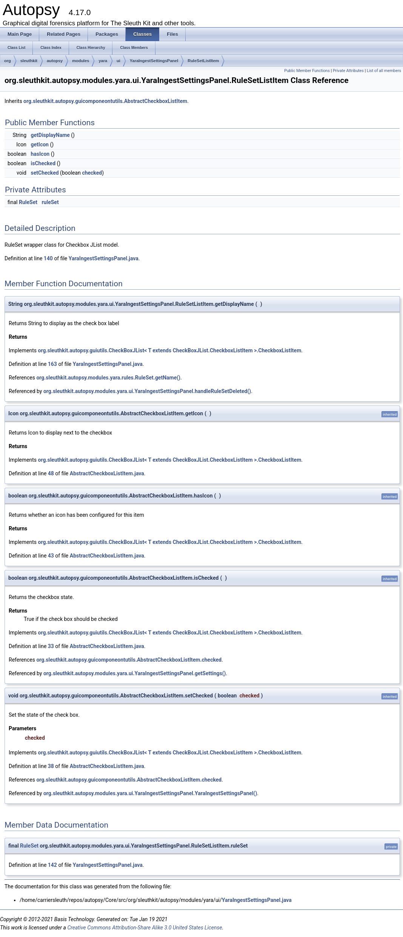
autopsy (55, 60)
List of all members (384, 70)
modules (80, 60)
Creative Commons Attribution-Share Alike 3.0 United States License (144, 928)
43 (51, 556)
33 (51, 646)
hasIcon (40, 154)
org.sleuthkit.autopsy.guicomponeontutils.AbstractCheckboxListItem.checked (128, 660)
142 (52, 865)
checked (92, 173)
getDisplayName (50, 135)
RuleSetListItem (203, 60)
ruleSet (50, 202)
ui (118, 60)
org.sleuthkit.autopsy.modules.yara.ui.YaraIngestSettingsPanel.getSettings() (134, 673)
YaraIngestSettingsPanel (154, 60)
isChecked (43, 163)
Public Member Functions (307, 70)
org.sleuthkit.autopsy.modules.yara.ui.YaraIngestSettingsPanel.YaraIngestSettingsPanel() (150, 793)
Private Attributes (348, 70)
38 (51, 766)
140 (48, 258)
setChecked (44, 173)
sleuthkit (28, 60)
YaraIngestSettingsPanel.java (103, 258)
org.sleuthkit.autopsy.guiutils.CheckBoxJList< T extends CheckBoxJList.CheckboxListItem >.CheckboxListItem (169, 350)
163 (52, 364)
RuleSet (28, 202)
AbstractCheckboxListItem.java (107, 473)
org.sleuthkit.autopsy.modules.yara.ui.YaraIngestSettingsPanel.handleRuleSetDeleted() (147, 391)
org (7, 60)
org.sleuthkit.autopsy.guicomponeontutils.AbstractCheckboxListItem (105, 101)
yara (102, 60)
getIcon (39, 144)
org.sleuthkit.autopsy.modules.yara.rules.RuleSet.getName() (108, 378)
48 (51, 473)
